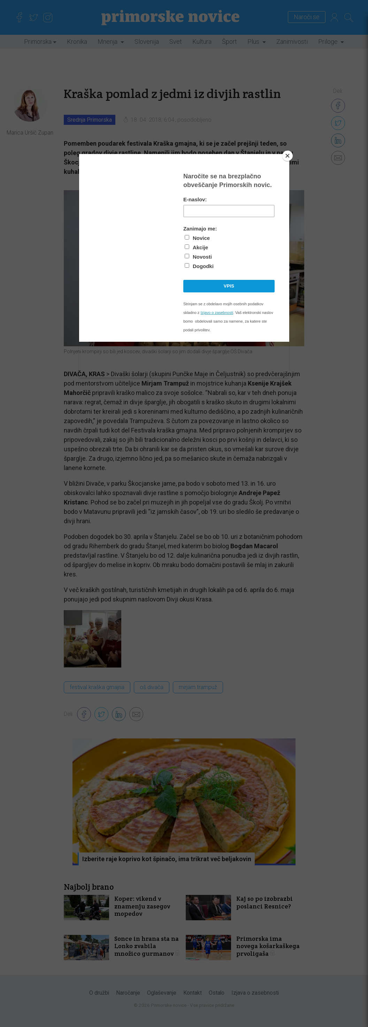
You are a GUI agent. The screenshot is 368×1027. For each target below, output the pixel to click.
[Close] (287, 156)
